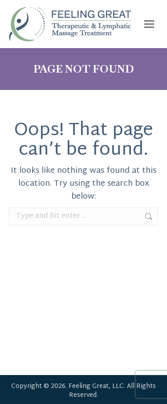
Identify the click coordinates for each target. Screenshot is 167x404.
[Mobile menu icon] (149, 24)
